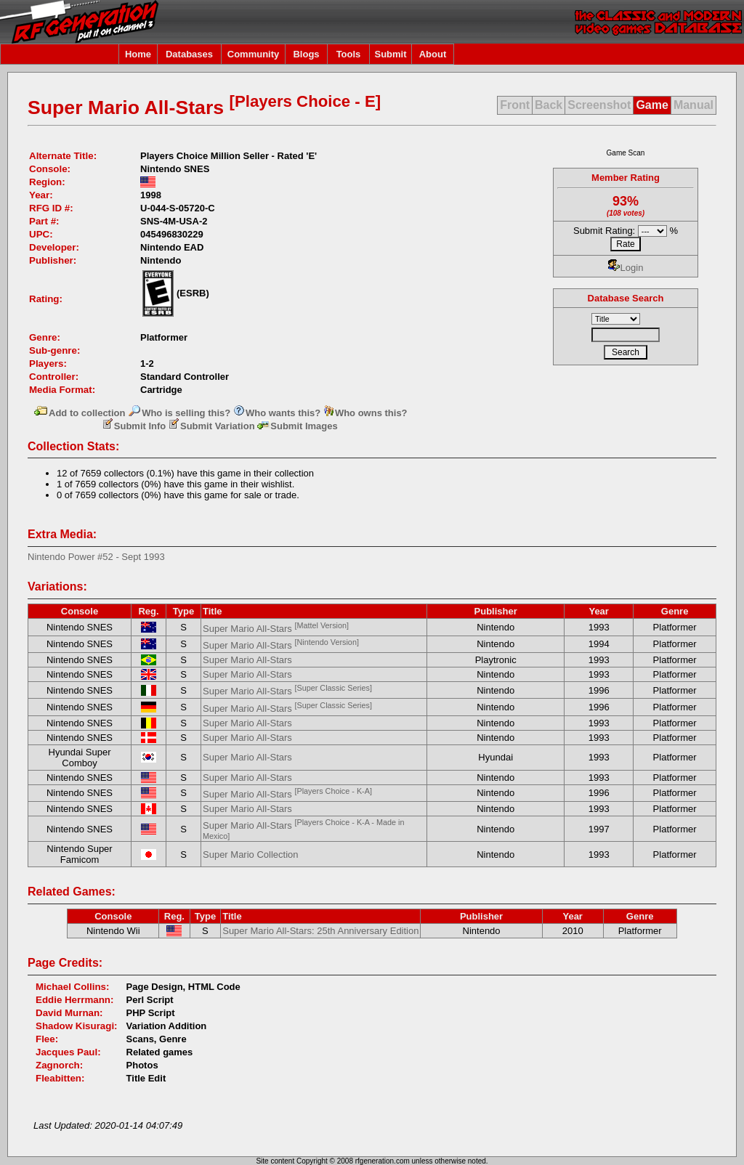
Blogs (306, 54)
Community (253, 54)
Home (138, 54)
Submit (390, 54)
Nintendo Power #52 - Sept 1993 (96, 556)
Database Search (626, 298)
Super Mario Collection (251, 854)
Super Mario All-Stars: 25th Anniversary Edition (320, 930)
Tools (348, 54)
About (433, 54)
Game (652, 105)
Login (626, 267)
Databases (189, 54)
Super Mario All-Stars (276, 628)
